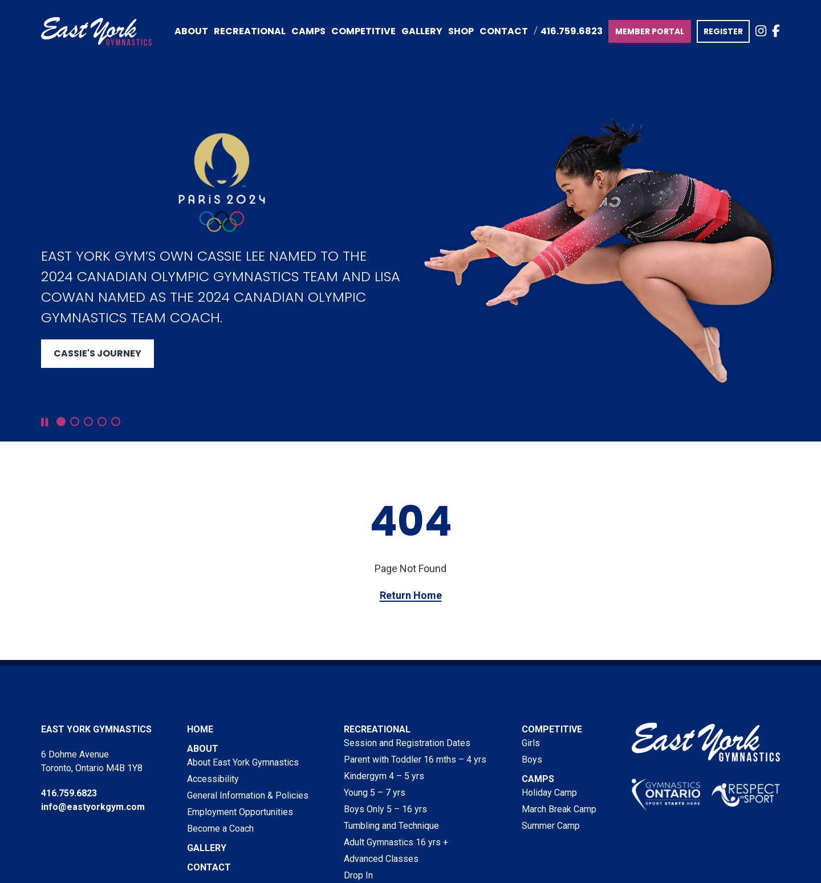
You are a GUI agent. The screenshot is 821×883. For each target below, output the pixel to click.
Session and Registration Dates (407, 743)
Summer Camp (551, 825)
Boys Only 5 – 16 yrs (385, 809)
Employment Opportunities (240, 812)
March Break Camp (559, 809)
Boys (532, 759)
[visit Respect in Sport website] (746, 795)
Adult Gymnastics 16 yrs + (396, 842)
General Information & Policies (247, 795)
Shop (461, 31)
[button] (61, 421)
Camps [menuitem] (308, 31)
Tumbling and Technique (391, 825)
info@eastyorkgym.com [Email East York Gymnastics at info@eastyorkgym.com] (93, 806)
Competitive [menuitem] (363, 31)
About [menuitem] (191, 31)
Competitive (552, 729)
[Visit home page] (96, 31)
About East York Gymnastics (243, 762)
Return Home (411, 595)
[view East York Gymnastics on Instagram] (760, 31)
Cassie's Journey (97, 353)
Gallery (421, 31)
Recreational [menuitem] (250, 31)
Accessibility (213, 778)
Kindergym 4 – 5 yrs (384, 776)
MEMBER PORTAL (649, 31)
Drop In (358, 875)
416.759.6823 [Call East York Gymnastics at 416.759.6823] (571, 31)
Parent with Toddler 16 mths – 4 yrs (415, 759)
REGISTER (723, 31)
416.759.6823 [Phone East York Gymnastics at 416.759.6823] (69, 793)
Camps (538, 778)
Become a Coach (220, 828)
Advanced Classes (381, 858)
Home (200, 729)
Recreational (377, 729)
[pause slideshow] (44, 422)
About (202, 748)
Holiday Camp (549, 792)
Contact (503, 31)
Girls (531, 743)
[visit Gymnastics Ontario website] (666, 795)
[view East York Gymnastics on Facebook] (776, 31)
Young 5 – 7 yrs (374, 792)
